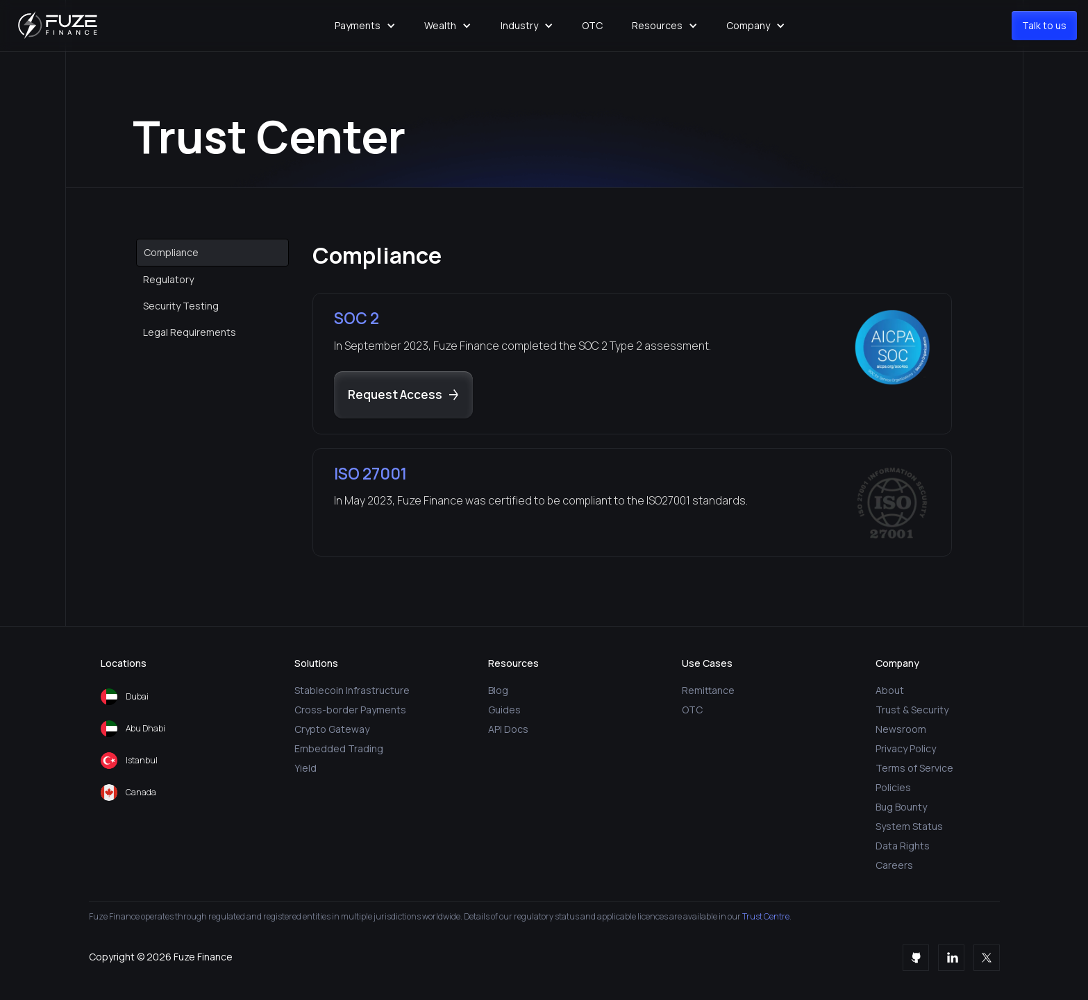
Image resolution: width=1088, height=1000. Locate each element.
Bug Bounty (901, 806)
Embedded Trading (338, 748)
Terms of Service (914, 767)
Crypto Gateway (331, 729)
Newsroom (901, 729)
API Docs (508, 729)
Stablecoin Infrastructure (352, 690)
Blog (498, 690)
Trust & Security (912, 709)
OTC (592, 25)
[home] (59, 25)
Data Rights (903, 845)
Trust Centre (765, 916)
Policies (893, 787)
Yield (305, 767)
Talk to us (1044, 25)
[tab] (212, 252)
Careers (894, 865)
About (890, 690)
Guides (504, 709)
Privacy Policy (906, 748)
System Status (909, 826)
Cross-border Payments (350, 709)
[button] (365, 25)
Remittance (708, 690)
